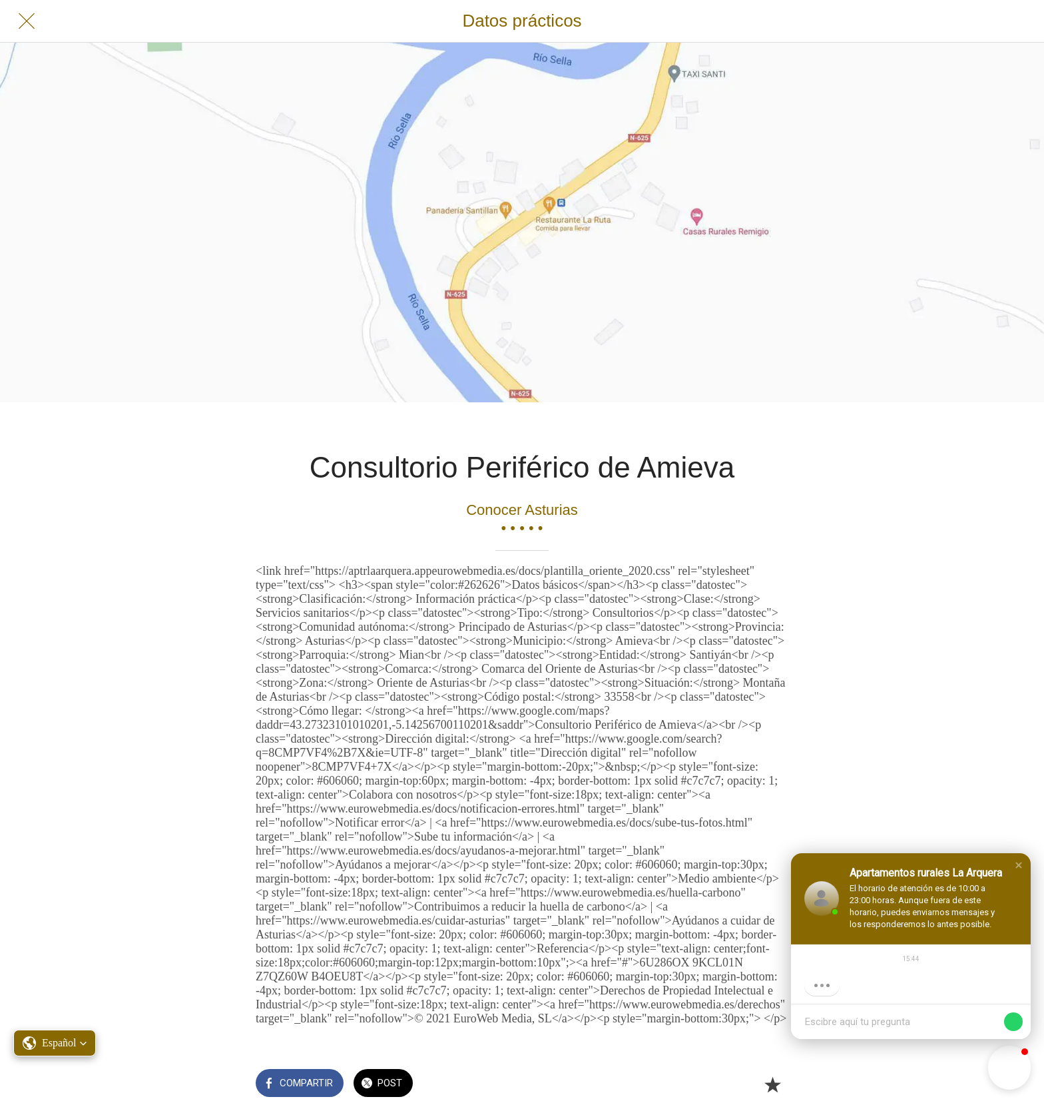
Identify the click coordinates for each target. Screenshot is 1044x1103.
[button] (1018, 865)
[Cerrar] (27, 21)
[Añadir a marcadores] (772, 1084)
